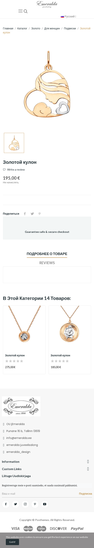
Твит (32, 214)
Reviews (47, 263)
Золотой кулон (15, 355)
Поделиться (25, 214)
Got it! (12, 541)
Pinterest (39, 214)
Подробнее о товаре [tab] (47, 254)
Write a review (16, 169)
